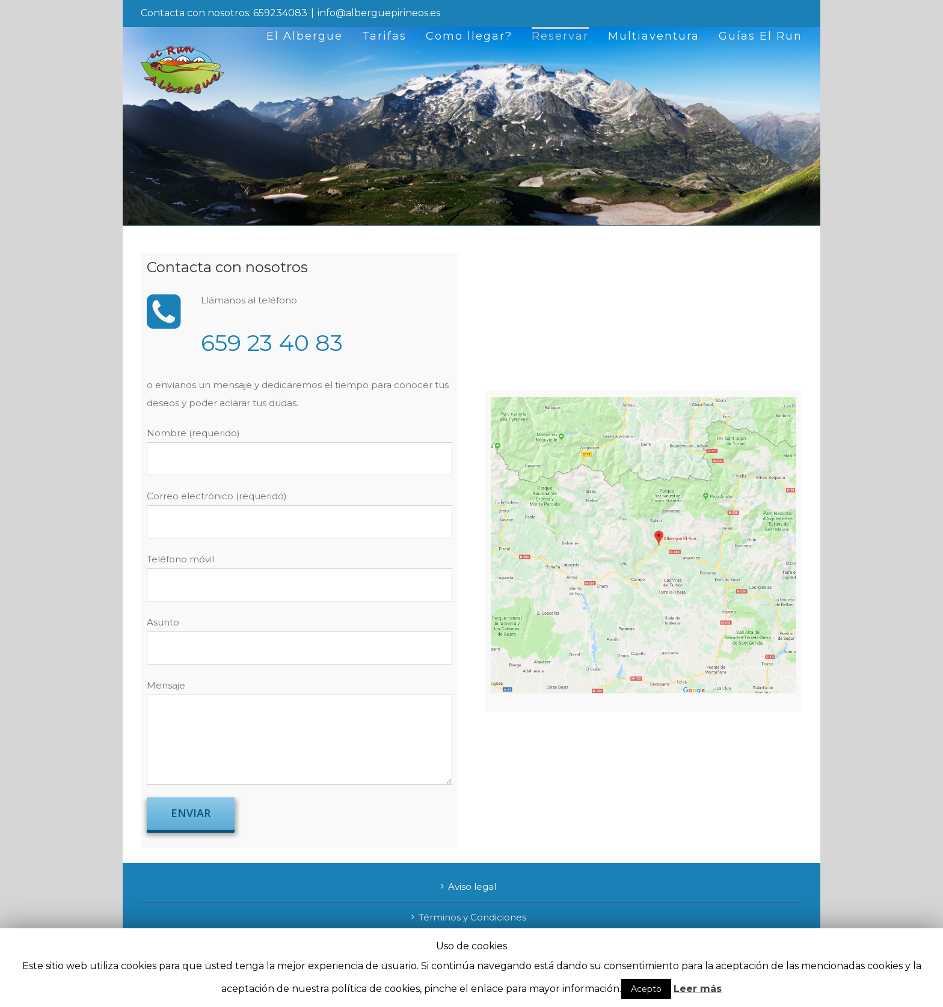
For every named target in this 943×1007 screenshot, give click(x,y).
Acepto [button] (646, 989)
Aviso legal (472, 886)
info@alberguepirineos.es (379, 13)
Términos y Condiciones (472, 917)
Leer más (698, 988)
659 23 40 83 (272, 343)
